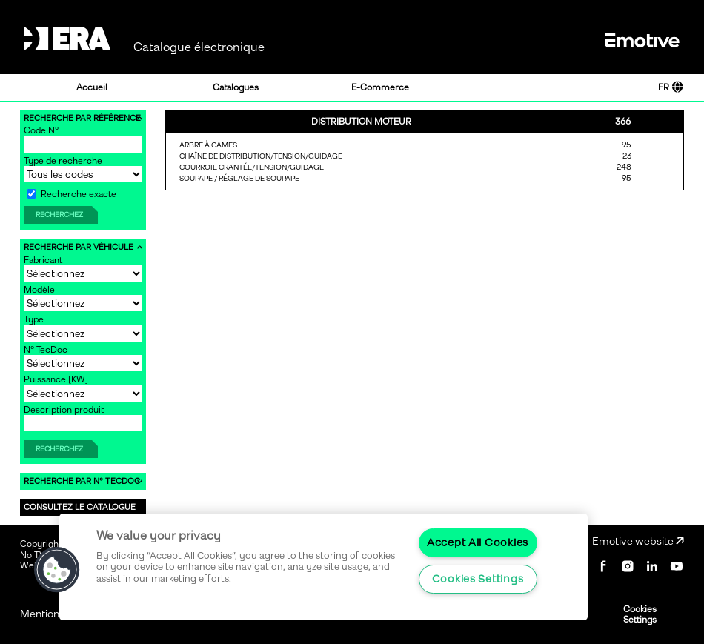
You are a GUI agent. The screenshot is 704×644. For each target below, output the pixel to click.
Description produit (64, 410)
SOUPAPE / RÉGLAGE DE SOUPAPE (239, 178)
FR (670, 87)
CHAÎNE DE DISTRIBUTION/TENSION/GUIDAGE (260, 156)
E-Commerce (380, 87)
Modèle (39, 290)
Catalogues (236, 87)
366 (623, 121)
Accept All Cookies (477, 542)
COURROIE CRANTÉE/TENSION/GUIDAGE (251, 167)
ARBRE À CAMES (208, 145)
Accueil (91, 87)
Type (34, 319)
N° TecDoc (45, 350)
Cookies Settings (640, 614)
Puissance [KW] (56, 379)
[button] (57, 570)
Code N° (41, 130)
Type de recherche (63, 161)
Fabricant (43, 260)
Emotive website (638, 541)
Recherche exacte (71, 194)
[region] (323, 567)
